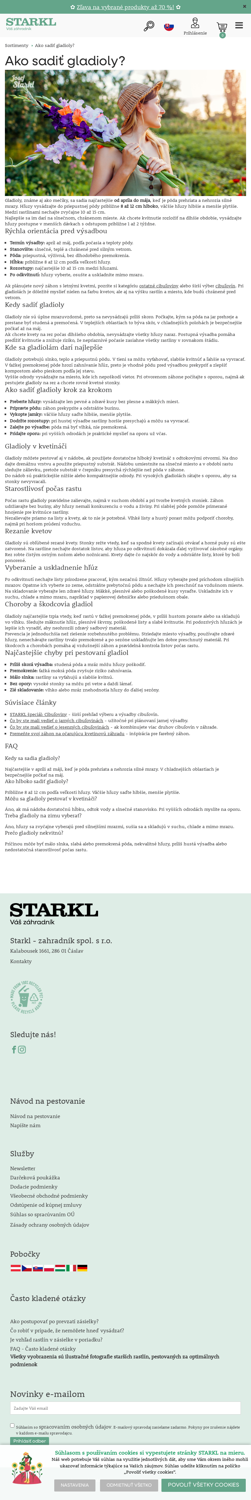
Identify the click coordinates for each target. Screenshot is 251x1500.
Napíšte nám (25, 1125)
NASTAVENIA (75, 1485)
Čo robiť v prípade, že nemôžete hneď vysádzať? (67, 1330)
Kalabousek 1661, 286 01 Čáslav (46, 950)
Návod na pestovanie (35, 1116)
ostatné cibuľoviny (158, 286)
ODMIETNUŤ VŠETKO (129, 1485)
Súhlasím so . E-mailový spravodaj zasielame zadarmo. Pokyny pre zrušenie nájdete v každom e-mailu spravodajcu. (128, 1429)
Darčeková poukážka (35, 1177)
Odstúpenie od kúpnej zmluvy (46, 1204)
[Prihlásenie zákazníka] (195, 27)
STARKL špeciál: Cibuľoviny (38, 714)
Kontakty (21, 961)
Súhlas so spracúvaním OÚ (42, 1214)
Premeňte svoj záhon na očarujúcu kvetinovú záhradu (67, 733)
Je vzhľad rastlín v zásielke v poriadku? (56, 1339)
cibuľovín (225, 286)
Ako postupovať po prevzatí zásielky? (54, 1321)
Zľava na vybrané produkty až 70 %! (125, 7)
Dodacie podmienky (34, 1186)
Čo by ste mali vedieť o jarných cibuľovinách (56, 720)
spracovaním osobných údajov (75, 1426)
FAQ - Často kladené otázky (43, 1348)
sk (169, 26)
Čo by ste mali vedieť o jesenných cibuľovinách (59, 727)
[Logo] (31, 25)
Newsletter (22, 1168)
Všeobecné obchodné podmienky (49, 1195)
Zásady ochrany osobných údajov (50, 1224)
